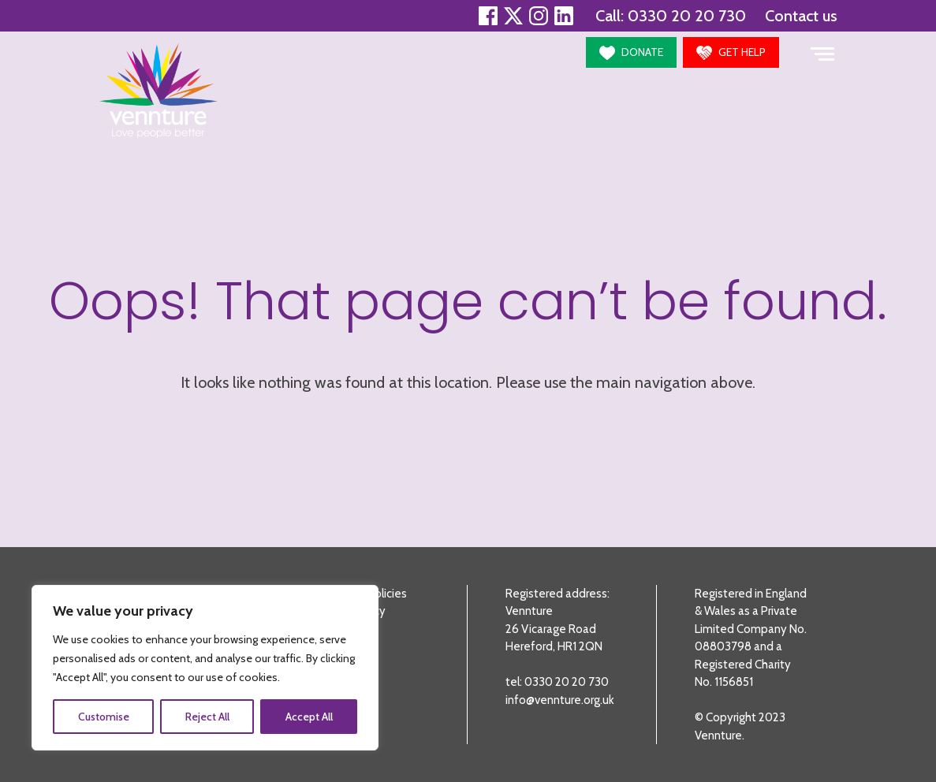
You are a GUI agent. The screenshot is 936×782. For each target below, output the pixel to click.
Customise (103, 716)
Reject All (207, 716)
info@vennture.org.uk (559, 700)
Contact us (801, 15)
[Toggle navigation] (822, 52)
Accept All (309, 716)
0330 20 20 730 (687, 15)
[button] (631, 52)
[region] (205, 667)
